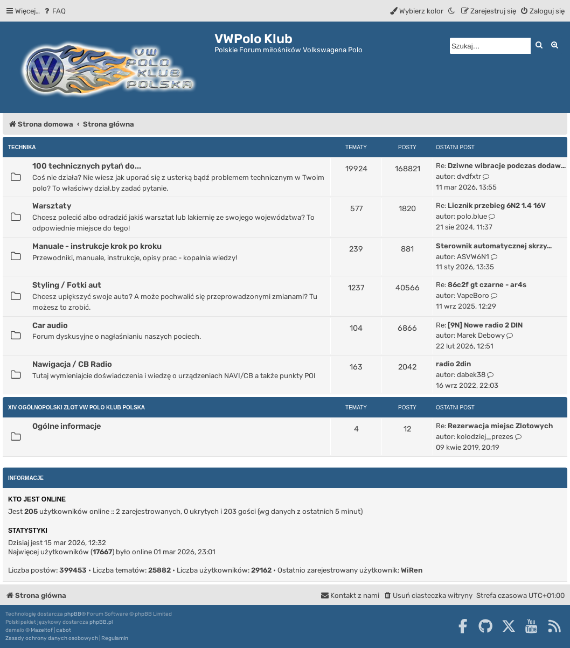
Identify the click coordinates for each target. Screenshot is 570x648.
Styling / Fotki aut (66, 285)
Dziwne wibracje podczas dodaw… (507, 166)
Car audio (50, 325)
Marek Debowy (481, 335)
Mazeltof (42, 630)
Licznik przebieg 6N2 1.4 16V (497, 205)
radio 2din (453, 364)
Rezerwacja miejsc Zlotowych (500, 426)
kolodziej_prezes (485, 437)
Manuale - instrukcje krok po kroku (97, 246)
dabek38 (471, 375)
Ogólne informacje (66, 426)
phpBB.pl (101, 622)
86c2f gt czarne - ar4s (487, 285)
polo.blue (472, 216)
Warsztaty (51, 206)
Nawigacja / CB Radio (72, 364)
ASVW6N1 (473, 257)
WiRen (411, 570)
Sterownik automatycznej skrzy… (494, 246)
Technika (22, 147)
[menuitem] (54, 11)
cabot (63, 630)
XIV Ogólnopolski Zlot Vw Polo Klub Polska (76, 407)
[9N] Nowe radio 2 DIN (485, 325)
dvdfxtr (469, 176)
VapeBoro (473, 295)
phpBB (72, 614)
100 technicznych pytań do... (86, 166)
